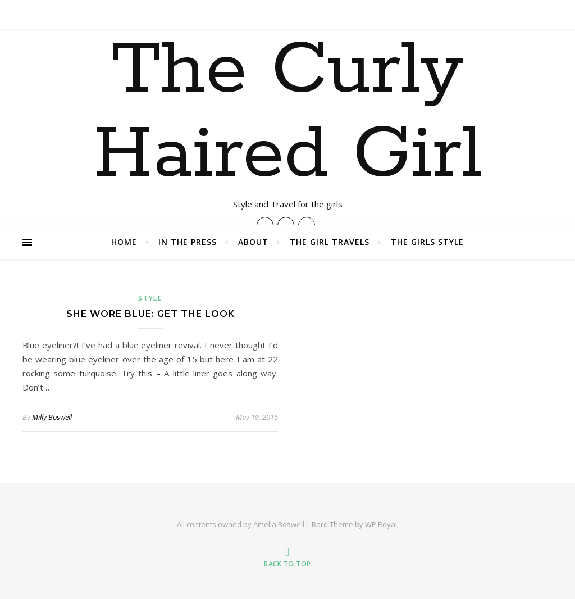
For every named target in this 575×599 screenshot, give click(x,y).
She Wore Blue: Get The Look (150, 313)
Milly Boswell (52, 417)
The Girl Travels (329, 242)
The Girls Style (427, 242)
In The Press (187, 242)
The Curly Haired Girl (287, 113)
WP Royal (381, 524)
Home (124, 242)
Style (150, 298)
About (253, 242)
